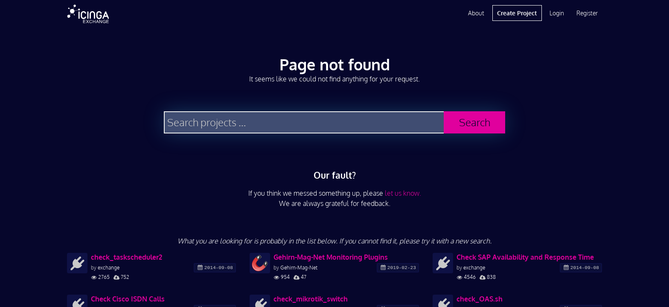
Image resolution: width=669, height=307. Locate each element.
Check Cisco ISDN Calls (128, 299)
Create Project (517, 13)
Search (474, 122)
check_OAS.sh (480, 299)
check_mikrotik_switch (310, 299)
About (476, 13)
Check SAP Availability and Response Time (525, 257)
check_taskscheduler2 (126, 257)
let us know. (403, 193)
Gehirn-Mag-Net (298, 267)
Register (587, 13)
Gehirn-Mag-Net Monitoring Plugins (330, 257)
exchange (108, 267)
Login (557, 13)
